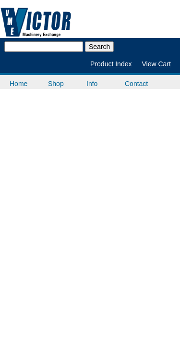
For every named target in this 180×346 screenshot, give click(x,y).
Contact (136, 83)
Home (18, 83)
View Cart (156, 64)
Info (91, 83)
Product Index (111, 64)
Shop (56, 83)
